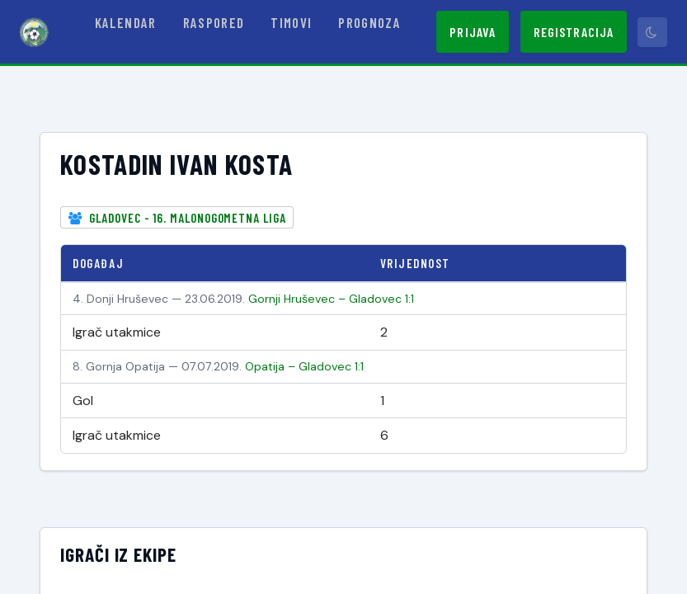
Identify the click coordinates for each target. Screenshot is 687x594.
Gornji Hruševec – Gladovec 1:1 (331, 298)
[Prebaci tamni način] (652, 32)
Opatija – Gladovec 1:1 (304, 366)
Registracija (574, 32)
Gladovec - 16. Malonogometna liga (187, 217)
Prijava (472, 32)
